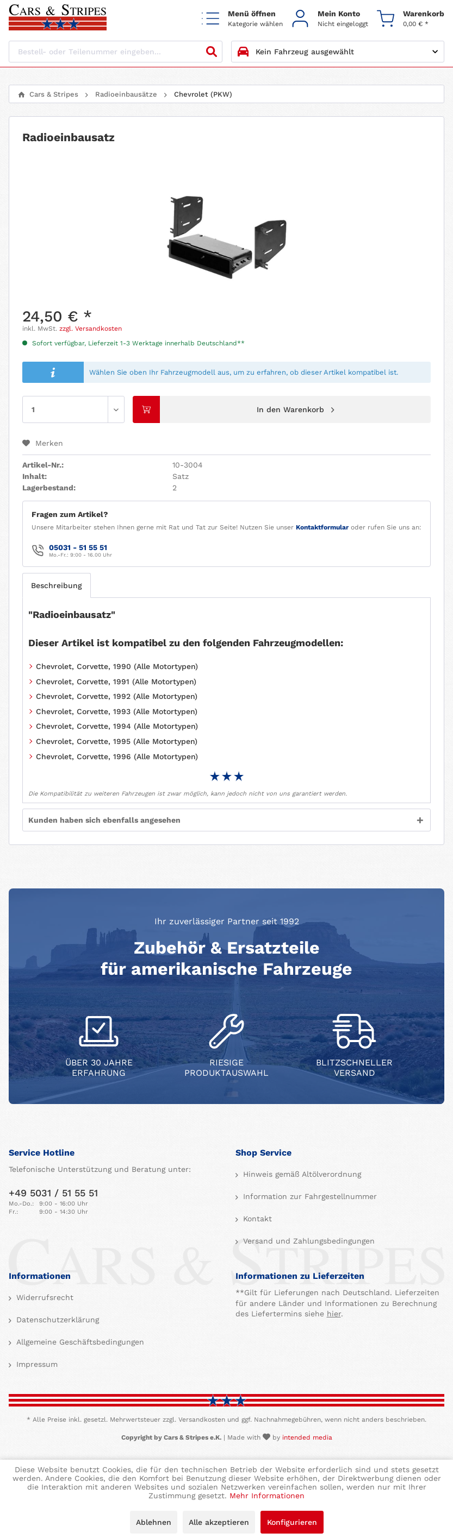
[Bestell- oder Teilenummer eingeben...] (115, 51)
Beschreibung (56, 585)
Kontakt (256, 1218)
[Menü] (242, 18)
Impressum (36, 1364)
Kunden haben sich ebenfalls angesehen (104, 820)
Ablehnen (153, 1522)
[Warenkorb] (410, 18)
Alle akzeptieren (219, 1522)
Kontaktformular (322, 527)
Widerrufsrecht (43, 1297)
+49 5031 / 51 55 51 (53, 1193)
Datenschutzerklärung (56, 1319)
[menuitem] (242, 18)
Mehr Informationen (267, 1495)
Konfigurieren (292, 1522)
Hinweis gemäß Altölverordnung (300, 1174)
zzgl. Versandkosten (90, 328)
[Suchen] (211, 51)
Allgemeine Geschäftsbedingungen (79, 1342)
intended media (307, 1437)
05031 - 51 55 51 (78, 547)
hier (334, 1313)
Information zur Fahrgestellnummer (308, 1196)
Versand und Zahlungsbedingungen (307, 1241)
